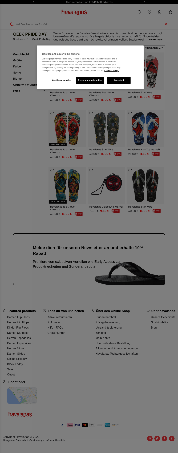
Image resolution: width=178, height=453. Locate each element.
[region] (90, 67)
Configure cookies (61, 80)
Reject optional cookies (90, 80)
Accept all (119, 80)
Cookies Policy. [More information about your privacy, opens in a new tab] (111, 71)
